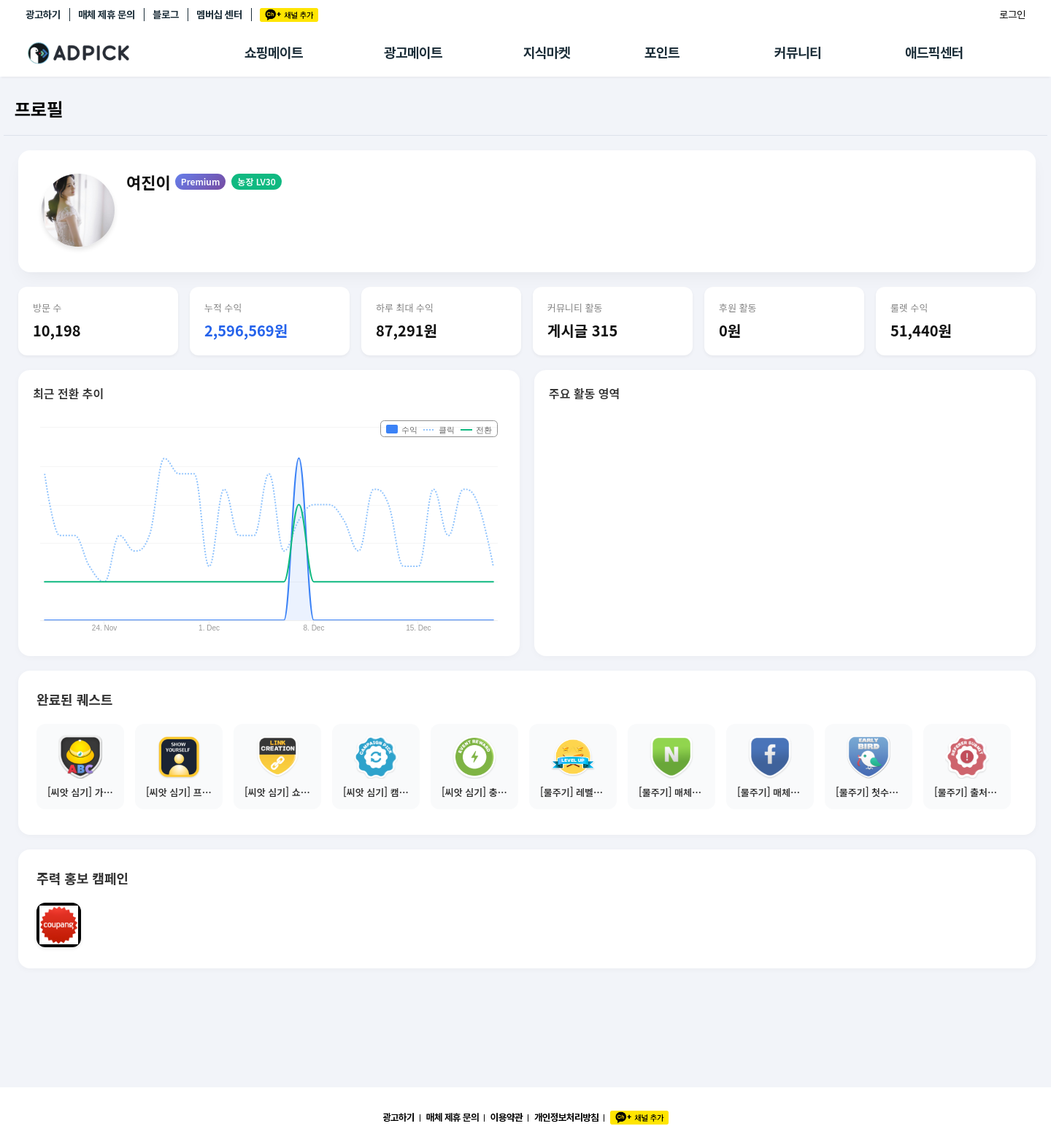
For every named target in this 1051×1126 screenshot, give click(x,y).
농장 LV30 (256, 181)
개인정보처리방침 (566, 1117)
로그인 (1012, 14)
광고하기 (43, 14)
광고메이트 (413, 53)
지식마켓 (546, 53)
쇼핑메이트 (274, 53)
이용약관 (506, 1117)
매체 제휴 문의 (106, 14)
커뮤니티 (797, 53)
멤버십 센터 (219, 14)
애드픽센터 (934, 53)
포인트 (662, 53)
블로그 (166, 14)
